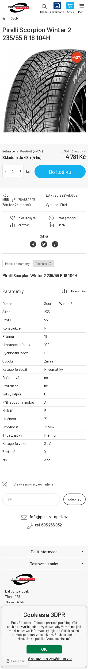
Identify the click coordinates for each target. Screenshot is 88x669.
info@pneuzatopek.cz (49, 516)
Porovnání (23, 225)
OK (44, 649)
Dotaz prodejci (66, 218)
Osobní (15, 18)
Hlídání (61, 225)
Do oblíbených (26, 218)
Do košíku (60, 171)
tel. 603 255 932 (48, 524)
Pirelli (64, 205)
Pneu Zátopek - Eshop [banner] (18, 8)
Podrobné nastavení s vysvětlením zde (44, 659)
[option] (44, 90)
